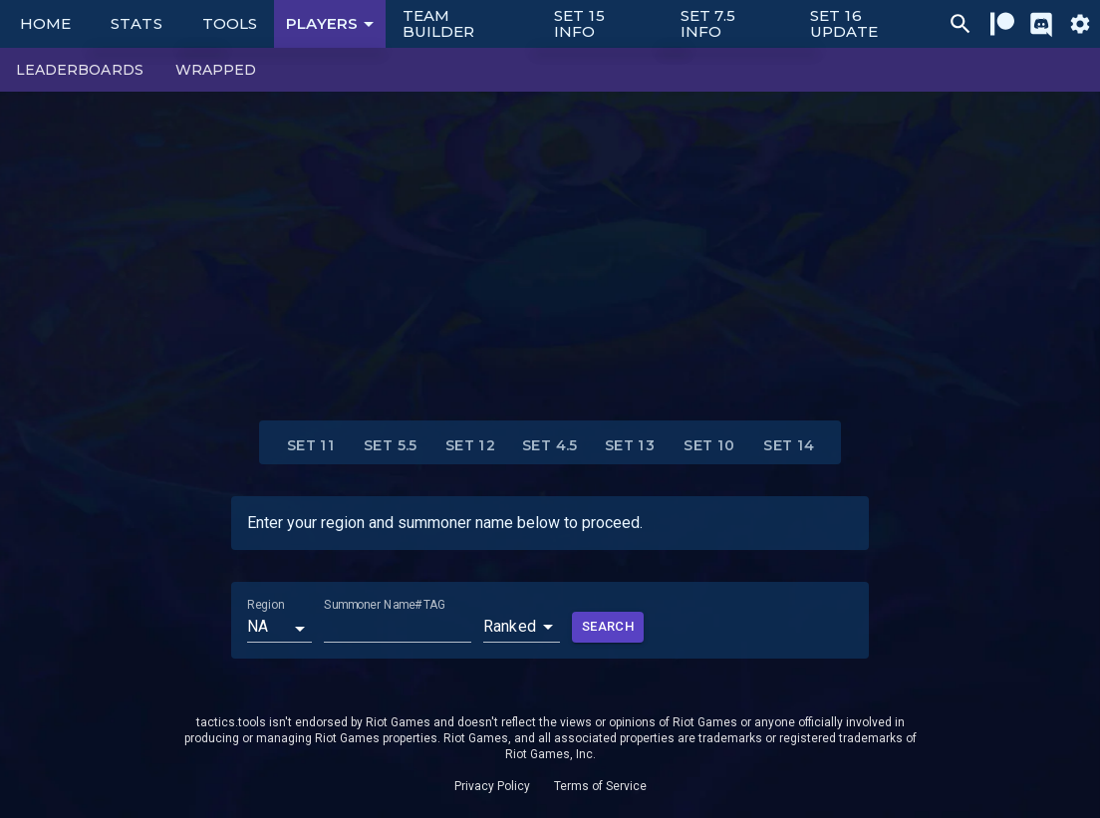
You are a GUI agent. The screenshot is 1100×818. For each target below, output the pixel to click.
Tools (229, 23)
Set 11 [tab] (311, 446)
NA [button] (257, 626)
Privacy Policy (492, 786)
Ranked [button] (509, 626)
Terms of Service (600, 786)
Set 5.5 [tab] (390, 446)
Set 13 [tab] (630, 446)
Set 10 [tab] (709, 446)
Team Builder (439, 23)
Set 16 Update (844, 23)
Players (333, 24)
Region (265, 605)
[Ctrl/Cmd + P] (960, 24)
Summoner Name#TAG (384, 605)
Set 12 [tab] (470, 446)
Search (608, 627)
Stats (136, 23)
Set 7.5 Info (708, 23)
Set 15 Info (579, 23)
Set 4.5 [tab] (550, 446)
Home (45, 23)
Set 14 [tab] (789, 446)
